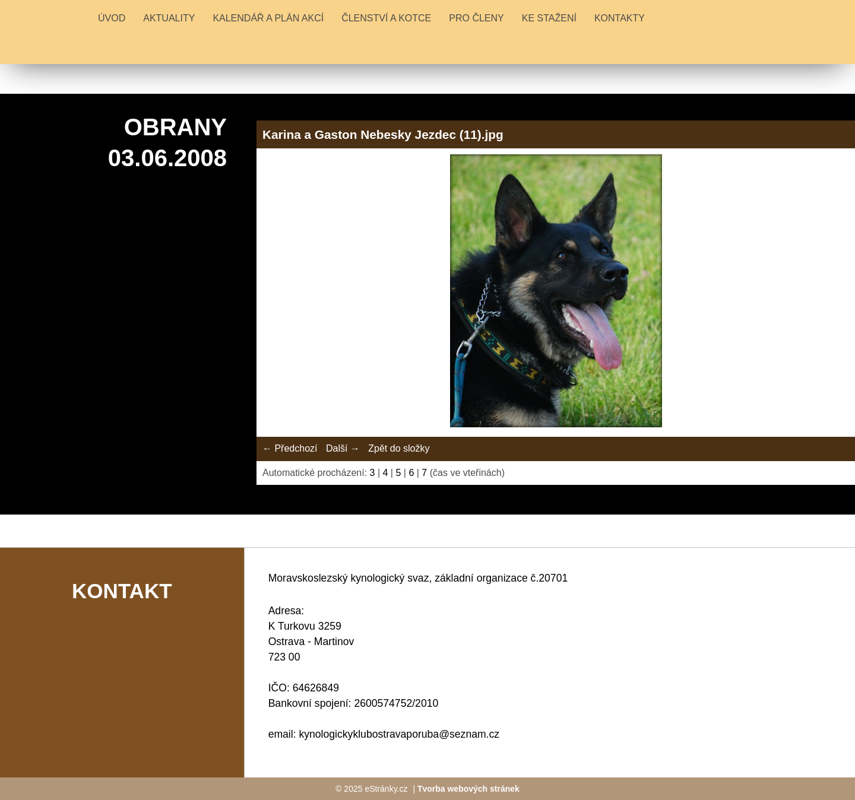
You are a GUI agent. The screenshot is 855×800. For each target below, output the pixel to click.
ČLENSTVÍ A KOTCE (386, 18)
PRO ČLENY (476, 18)
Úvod (111, 18)
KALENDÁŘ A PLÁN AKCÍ (268, 18)
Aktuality (169, 18)
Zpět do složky (398, 448)
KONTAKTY (619, 18)
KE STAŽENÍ (549, 18)
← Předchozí (289, 448)
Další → (343, 448)
